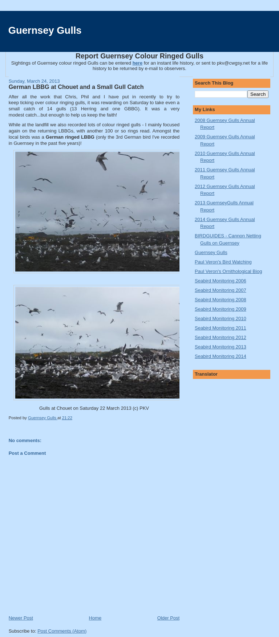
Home (95, 618)
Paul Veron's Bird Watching (223, 262)
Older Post (168, 618)
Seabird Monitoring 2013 (220, 347)
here (137, 63)
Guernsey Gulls (45, 30)
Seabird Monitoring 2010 (220, 318)
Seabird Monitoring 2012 (220, 337)
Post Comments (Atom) (61, 631)
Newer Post (21, 618)
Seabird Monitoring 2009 (220, 309)
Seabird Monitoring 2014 (220, 356)
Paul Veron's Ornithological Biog (228, 271)
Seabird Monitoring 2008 (220, 299)
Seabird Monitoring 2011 (220, 328)
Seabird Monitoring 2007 (220, 290)
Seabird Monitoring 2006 (220, 280)
